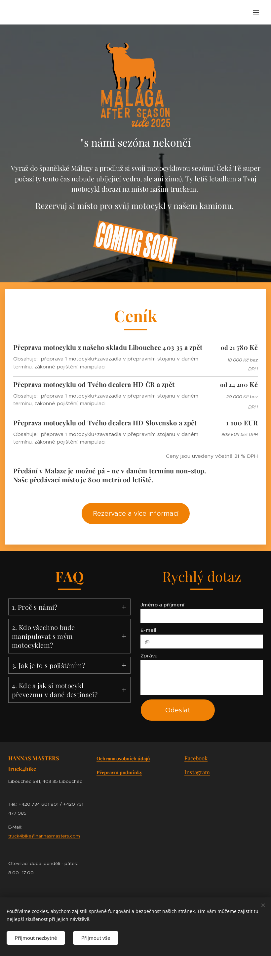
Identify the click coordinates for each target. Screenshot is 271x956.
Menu (256, 12)
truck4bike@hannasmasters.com (44, 836)
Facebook (196, 758)
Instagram (197, 772)
